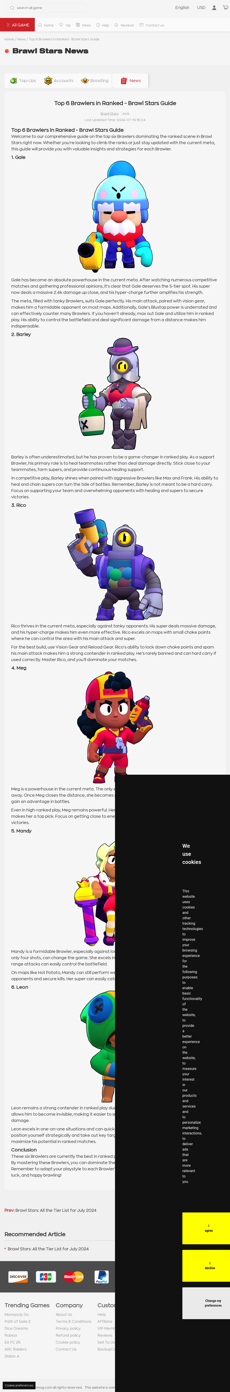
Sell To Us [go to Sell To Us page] (106, 1342)
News (21, 39)
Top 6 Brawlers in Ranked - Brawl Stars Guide (64, 39)
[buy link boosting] (94, 81)
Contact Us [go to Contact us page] (66, 1349)
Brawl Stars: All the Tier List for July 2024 (56, 1210)
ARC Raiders (15, 1349)
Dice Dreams (16, 1328)
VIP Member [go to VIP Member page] (108, 1328)
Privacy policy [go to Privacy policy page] (68, 1328)
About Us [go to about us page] (64, 1314)
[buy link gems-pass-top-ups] (22, 81)
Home (9, 39)
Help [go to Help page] (101, 1314)
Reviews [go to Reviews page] (105, 1335)
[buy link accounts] (58, 81)
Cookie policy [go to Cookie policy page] (68, 1342)
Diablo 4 (11, 1356)
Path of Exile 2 (17, 1321)
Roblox (10, 1335)
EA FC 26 (12, 1342)
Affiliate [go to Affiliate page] (104, 1321)
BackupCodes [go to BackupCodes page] (110, 1349)
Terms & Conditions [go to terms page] (73, 1321)
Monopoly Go (16, 1314)
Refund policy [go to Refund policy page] (68, 1335)
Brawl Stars (110, 113)
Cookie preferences (19, 1385)
